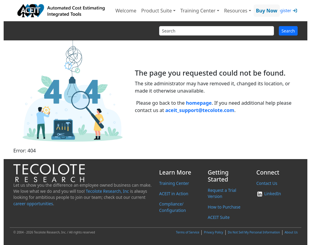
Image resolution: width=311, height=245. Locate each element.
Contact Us (266, 183)
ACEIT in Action (173, 193)
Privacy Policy (213, 232)
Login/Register (277, 10)
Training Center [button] (198, 10)
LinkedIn (268, 193)
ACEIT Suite (219, 217)
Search (288, 31)
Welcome (125, 10)
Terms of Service (187, 232)
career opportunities (33, 203)
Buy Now (267, 10)
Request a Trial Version (222, 193)
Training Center (174, 183)
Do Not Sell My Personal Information (254, 232)
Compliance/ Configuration (172, 207)
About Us (291, 232)
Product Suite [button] (156, 10)
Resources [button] (236, 10)
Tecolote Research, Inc (107, 191)
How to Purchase (224, 207)
